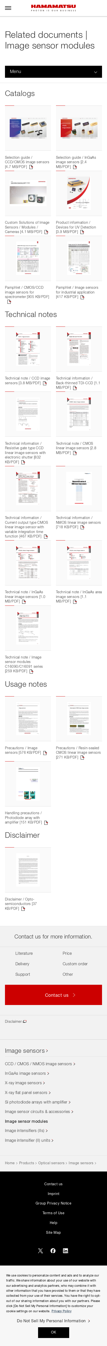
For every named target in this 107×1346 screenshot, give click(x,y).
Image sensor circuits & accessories (37, 1158)
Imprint (53, 1240)
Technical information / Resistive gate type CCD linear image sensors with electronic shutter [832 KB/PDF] (25, 474)
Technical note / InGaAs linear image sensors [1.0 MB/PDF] (25, 626)
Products (26, 1210)
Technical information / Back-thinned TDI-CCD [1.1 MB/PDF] (78, 400)
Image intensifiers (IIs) (25, 1178)
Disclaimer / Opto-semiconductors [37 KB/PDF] (21, 950)
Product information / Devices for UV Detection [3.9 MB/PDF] (76, 236)
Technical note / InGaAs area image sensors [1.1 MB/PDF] (79, 626)
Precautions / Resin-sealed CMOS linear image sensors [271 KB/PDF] (78, 790)
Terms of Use (53, 1260)
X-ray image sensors (23, 1130)
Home (10, 1210)
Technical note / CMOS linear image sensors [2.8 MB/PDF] (76, 469)
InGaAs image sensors (25, 1120)
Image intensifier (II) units (27, 1187)
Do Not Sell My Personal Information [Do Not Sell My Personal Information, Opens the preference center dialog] (51, 1321)
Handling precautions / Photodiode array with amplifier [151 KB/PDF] (23, 860)
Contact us (53, 1230)
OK (53, 1332)
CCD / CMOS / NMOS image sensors (38, 1111)
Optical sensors (51, 1210)
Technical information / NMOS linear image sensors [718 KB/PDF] (78, 548)
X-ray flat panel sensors (26, 1140)
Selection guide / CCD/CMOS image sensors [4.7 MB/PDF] (27, 166)
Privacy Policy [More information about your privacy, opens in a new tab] (61, 1311)
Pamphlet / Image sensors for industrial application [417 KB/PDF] (77, 305)
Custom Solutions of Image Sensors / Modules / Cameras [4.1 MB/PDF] (27, 236)
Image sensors (25, 1098)
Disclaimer (13, 1068)
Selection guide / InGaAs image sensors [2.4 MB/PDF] (76, 166)
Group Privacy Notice (53, 1250)
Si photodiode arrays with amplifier (36, 1149)
